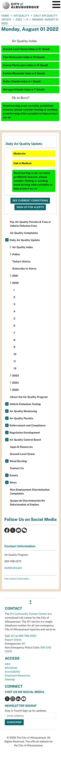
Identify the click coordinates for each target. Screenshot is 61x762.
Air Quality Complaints (24, 232)
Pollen (16, 254)
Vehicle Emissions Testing (25, 404)
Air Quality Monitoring (23, 411)
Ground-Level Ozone (22, 454)
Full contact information (16, 578)
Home (5, 15)
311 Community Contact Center (28, 613)
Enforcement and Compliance (28, 425)
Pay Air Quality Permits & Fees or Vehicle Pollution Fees (30, 223)
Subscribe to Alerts (24, 268)
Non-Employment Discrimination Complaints (30, 491)
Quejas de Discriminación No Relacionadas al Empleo (27, 502)
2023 (15, 375)
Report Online (13, 639)
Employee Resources (17, 675)
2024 (15, 382)
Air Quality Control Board (25, 439)
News (13, 482)
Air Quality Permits (21, 418)
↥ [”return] (30, 602)
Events (14, 475)
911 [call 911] (24, 643)
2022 (19, 19)
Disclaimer (11, 667)
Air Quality (21, 15)
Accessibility (12, 671)
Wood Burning (18, 461)
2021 (15, 275)
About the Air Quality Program (29, 397)
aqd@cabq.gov (13, 567)
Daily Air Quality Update (25, 240)
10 (15, 354)
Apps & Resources (21, 446)
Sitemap (10, 679)
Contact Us (17, 468)
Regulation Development (25, 432)
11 (15, 361)
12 (15, 368)
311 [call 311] (13, 635)
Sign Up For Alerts (30, 207)
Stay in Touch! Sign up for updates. (26, 710)
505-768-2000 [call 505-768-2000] (27, 635)
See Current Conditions (30, 200)
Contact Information (19, 546)
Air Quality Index (22, 247)
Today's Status (21, 261)
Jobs (7, 663)
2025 (15, 389)
